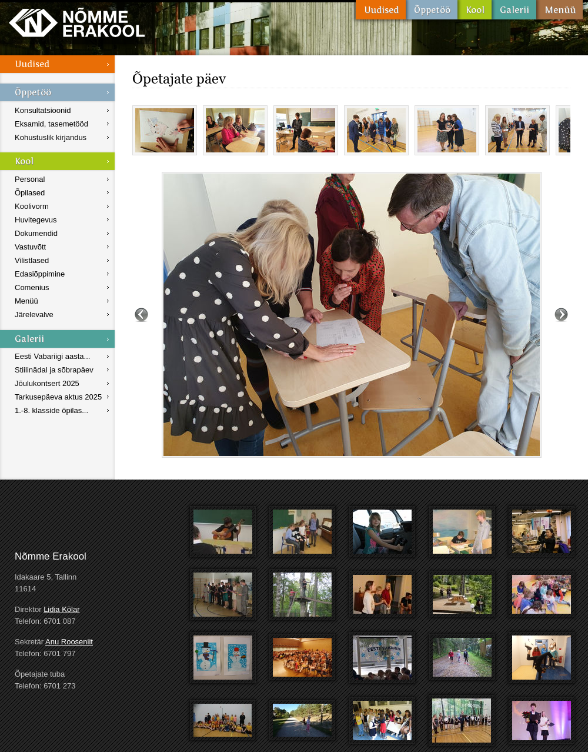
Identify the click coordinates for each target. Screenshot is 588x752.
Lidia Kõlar (61, 609)
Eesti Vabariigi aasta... (52, 356)
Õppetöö (431, 9)
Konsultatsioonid (43, 110)
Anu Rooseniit (69, 641)
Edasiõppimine (40, 273)
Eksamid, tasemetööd (51, 123)
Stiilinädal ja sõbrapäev (54, 369)
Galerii (514, 9)
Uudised (381, 9)
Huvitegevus (36, 219)
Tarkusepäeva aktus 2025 (58, 396)
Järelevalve (34, 314)
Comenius (32, 287)
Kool (474, 9)
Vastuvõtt (30, 246)
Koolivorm (32, 206)
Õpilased (30, 192)
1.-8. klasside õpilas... (51, 410)
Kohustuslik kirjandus (50, 137)
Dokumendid (36, 233)
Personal (30, 179)
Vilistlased (32, 260)
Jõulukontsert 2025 (47, 383)
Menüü (559, 9)
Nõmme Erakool (76, 22)
